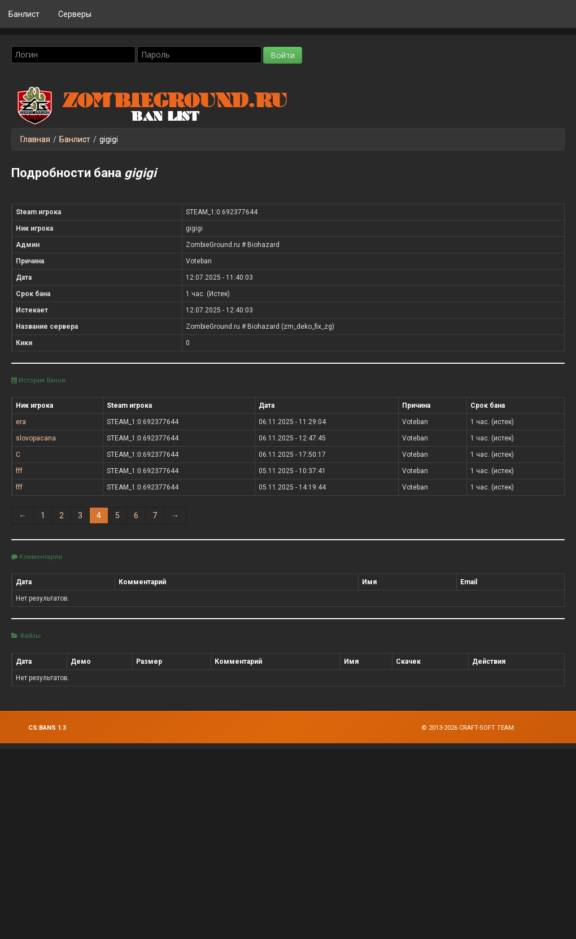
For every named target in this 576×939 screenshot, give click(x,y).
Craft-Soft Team (486, 727)
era (21, 422)
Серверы (74, 14)
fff (19, 471)
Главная (35, 139)
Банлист (24, 14)
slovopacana (36, 438)
